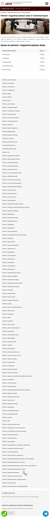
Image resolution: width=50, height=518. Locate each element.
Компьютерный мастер (9, 142)
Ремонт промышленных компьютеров (14, 235)
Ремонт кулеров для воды (10, 279)
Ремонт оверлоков (8, 407)
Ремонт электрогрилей (9, 231)
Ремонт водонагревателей (11, 159)
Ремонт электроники (9, 483)
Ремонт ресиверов (8, 366)
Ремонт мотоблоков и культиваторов (14, 431)
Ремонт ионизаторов (9, 190)
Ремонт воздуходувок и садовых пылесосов (16, 445)
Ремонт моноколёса (8, 348)
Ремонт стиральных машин (11, 111)
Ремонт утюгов (7, 417)
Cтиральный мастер (8, 145)
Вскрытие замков (7, 138)
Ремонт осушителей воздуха (11, 180)
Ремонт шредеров (8, 331)
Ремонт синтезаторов (9, 383)
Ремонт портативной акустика (12, 307)
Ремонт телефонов (8, 90)
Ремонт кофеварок (8, 214)
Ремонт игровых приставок (11, 424)
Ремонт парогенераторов (10, 410)
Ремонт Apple (6, 93)
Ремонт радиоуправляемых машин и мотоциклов (18, 459)
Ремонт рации (6, 304)
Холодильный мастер (9, 149)
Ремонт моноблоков (8, 266)
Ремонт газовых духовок (10, 162)
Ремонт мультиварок (9, 255)
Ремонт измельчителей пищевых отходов (15, 207)
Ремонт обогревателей (9, 176)
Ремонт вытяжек (7, 290)
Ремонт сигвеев (7, 345)
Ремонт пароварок (8, 228)
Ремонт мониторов (8, 269)
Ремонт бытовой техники (10, 117)
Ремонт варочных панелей (10, 155)
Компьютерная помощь (9, 135)
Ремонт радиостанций (9, 393)
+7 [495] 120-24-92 (7, 9)
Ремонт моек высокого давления (12, 455)
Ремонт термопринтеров (10, 335)
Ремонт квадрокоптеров (10, 300)
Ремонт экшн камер (8, 297)
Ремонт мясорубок (8, 262)
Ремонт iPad (6, 100)
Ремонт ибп (6, 421)
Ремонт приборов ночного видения (13, 428)
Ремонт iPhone (7, 97)
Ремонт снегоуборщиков (10, 452)
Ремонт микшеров (8, 379)
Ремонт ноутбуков (8, 83)
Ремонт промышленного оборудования (14, 486)
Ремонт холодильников (9, 107)
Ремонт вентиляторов (9, 193)
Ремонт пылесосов (8, 400)
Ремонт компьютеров (9, 80)
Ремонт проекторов (8, 242)
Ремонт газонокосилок (9, 438)
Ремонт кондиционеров (10, 121)
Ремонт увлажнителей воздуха (12, 186)
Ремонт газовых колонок (10, 166)
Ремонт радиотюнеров (9, 369)
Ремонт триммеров (8, 441)
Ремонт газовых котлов (9, 169)
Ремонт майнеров (8, 224)
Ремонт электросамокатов (11, 352)
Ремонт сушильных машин (10, 286)
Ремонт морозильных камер (11, 273)
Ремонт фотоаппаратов (10, 128)
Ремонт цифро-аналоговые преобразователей (17, 376)
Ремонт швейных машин (10, 403)
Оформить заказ (7, 513)
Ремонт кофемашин (8, 131)
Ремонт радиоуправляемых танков (13, 462)
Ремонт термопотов (8, 248)
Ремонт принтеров (8, 310)
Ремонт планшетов (8, 86)
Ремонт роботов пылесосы (10, 397)
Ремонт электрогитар (9, 386)
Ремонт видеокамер (8, 293)
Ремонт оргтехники (8, 104)
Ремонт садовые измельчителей (12, 448)
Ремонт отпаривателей (9, 414)
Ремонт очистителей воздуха (11, 183)
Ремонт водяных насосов (10, 434)
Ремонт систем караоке (10, 372)
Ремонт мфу (6, 317)
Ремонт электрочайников (10, 245)
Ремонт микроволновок (9, 221)
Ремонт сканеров (7, 314)
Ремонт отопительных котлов (11, 173)
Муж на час (6, 152)
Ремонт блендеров (8, 252)
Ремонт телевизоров (9, 114)
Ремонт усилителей (8, 362)
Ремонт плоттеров (8, 324)
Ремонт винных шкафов (10, 276)
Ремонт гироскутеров (9, 341)
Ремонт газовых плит (9, 197)
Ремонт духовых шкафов (10, 211)
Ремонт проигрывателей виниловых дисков (16, 390)
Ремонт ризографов (8, 338)
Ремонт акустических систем (11, 355)
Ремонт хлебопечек (8, 259)
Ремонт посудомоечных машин (12, 283)
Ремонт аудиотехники (9, 359)
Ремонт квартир (7, 124)
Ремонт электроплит (9, 200)
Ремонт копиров (7, 321)
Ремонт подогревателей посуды (12, 204)
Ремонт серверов (7, 238)
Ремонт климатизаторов (10, 217)
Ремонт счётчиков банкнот (11, 328)
